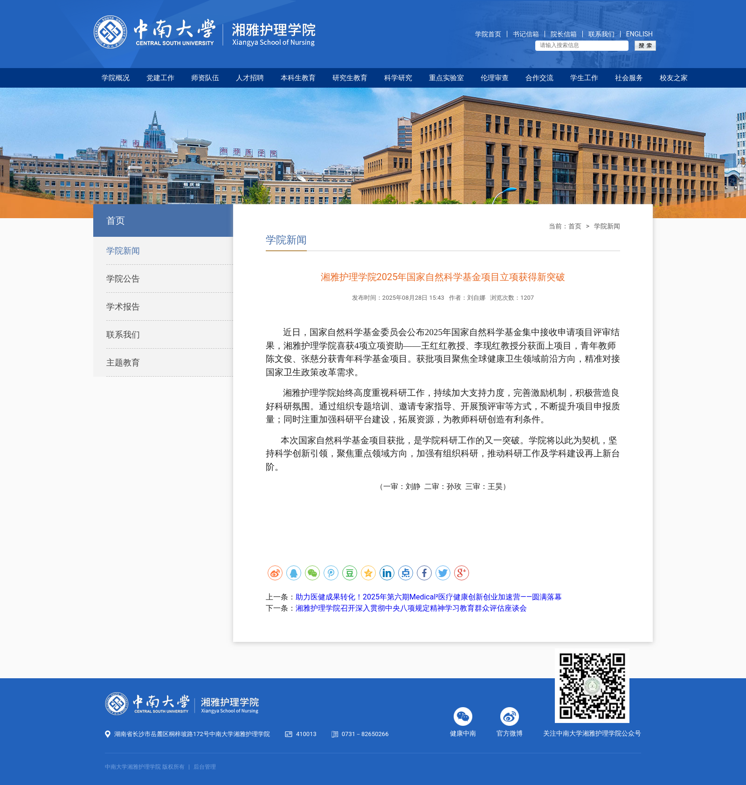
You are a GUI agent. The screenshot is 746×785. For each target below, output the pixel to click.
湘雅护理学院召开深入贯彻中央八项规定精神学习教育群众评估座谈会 (411, 608)
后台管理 (204, 767)
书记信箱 (526, 34)
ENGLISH (639, 34)
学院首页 (488, 34)
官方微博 (510, 733)
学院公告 (123, 278)
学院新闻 (123, 250)
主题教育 (123, 362)
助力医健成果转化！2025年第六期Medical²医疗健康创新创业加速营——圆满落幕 (429, 596)
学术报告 (123, 306)
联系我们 (601, 34)
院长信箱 (564, 34)
